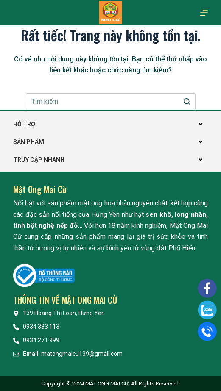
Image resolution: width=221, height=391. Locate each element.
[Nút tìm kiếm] (187, 101)
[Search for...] (111, 101)
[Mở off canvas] (204, 13)
